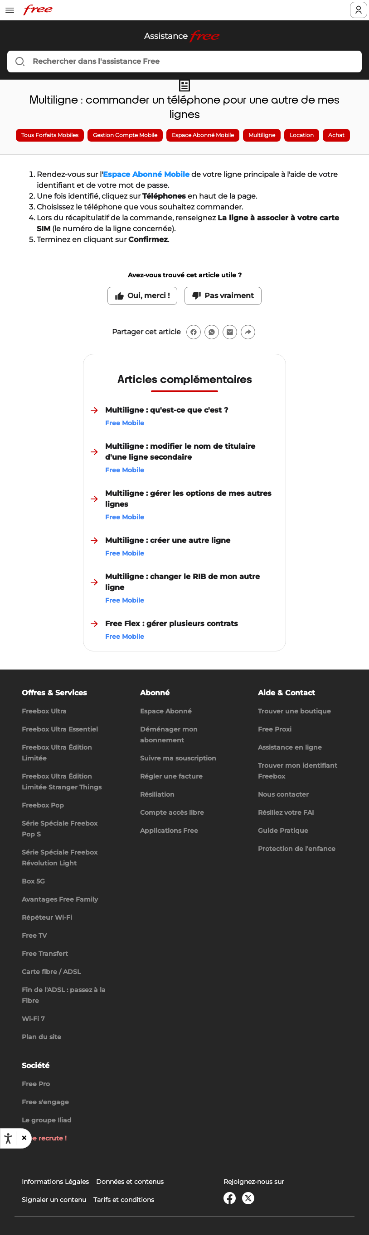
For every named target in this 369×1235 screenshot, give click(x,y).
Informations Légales (55, 1182)
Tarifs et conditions (123, 1200)
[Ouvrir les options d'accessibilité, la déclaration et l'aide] (8, 1139)
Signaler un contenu (54, 1200)
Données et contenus (130, 1182)
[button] (23, 1138)
